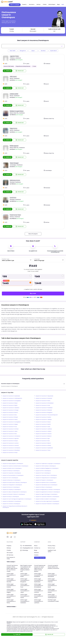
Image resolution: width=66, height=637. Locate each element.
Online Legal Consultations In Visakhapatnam (52, 596)
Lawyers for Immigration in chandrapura (12, 484)
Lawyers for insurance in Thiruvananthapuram (47, 415)
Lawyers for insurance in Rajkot (10, 405)
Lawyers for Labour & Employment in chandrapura (15, 492)
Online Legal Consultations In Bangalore (24, 580)
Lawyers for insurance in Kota (10, 415)
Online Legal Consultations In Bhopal (11, 596)
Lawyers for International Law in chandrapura (46, 484)
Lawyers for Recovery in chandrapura (11, 480)
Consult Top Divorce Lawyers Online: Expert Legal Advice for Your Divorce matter (12, 568)
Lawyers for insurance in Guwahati (44, 398)
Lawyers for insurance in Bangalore (44, 412)
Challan (45, 4)
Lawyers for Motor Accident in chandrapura (46, 499)
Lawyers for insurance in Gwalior (43, 417)
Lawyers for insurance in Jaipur (10, 431)
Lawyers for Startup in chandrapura (11, 470)
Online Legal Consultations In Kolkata (11, 585)
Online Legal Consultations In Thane (38, 596)
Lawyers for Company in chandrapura (12, 489)
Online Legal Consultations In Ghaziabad (52, 575)
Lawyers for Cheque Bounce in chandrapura (46, 477)
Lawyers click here (40, 557)
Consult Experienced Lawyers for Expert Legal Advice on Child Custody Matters (39, 568)
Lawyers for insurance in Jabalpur (44, 419)
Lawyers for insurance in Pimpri (10, 452)
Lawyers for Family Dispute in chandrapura (13, 463)
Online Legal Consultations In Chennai (52, 580)
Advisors (36, 552)
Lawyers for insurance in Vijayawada (44, 396)
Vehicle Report (51, 4)
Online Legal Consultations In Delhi (11, 575)
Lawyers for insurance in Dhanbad (44, 410)
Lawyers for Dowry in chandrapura (11, 496)
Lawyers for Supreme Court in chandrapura (46, 482)
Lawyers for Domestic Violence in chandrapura (14, 494)
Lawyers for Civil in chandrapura (10, 477)
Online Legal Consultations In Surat (52, 585)
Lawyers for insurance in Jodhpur (43, 431)
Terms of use (51, 548)
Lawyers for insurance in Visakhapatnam (12, 398)
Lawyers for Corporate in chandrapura (12, 473)
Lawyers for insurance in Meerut (43, 443)
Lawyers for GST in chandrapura (43, 470)
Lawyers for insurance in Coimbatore (11, 436)
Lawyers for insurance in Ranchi (10, 412)
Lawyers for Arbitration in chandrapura (12, 501)
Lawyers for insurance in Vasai (43, 426)
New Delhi (12, 50)
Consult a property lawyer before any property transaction (53, 567)
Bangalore (23, 50)
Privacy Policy (51, 545)
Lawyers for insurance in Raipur (10, 403)
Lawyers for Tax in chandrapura (43, 473)
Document (32, 4)
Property (24, 4)
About (35, 545)
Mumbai (43, 50)
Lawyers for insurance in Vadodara (11, 407)
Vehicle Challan (11, 606)
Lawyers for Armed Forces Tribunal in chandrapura (15, 482)
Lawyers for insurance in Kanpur (10, 440)
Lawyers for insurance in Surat (43, 405)
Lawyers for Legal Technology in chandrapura (46, 494)
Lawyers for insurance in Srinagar (11, 410)
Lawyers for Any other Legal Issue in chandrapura (47, 501)
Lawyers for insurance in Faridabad (44, 407)
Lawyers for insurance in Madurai (43, 436)
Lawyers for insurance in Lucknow (11, 443)
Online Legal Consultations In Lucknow (38, 591)
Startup (39, 4)
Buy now (33, 293)
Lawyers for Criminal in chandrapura (11, 503)
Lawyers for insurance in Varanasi (11, 445)
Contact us (37, 548)
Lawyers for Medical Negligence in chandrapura (47, 468)
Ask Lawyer (10, 552)
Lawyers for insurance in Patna (43, 400)
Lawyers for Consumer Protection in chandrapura (47, 496)
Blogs (58, 4)
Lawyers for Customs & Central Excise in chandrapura (15, 466)
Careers (36, 555)
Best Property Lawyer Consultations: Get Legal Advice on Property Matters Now (26, 568)
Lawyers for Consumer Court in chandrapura (46, 475)
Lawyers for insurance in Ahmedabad (44, 403)
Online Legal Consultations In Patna (11, 601)
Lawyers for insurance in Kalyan (43, 422)
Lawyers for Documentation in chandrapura (13, 475)
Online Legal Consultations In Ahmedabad (38, 585)
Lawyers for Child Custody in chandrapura (46, 466)
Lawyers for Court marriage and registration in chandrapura (17, 499)
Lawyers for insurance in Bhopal (10, 417)
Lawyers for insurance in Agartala (11, 438)
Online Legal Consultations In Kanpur (52, 591)
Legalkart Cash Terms (52, 551)
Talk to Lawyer (11, 561)
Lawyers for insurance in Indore (10, 419)
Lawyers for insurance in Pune (10, 426)
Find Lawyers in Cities (11, 558)
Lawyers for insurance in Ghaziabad (11, 450)
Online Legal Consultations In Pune (24, 585)
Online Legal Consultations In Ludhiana (38, 601)
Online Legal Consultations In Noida (24, 575)
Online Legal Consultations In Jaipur (24, 591)
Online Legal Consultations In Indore (24, 596)
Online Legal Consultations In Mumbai (11, 580)
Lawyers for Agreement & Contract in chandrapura (48, 492)
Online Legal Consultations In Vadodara (24, 601)
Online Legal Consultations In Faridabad (38, 575)
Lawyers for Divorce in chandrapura (11, 487)
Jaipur (33, 50)
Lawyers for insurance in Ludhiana (44, 429)
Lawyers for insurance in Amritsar (11, 429)
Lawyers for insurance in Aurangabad (11, 400)
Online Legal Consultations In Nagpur (11, 591)
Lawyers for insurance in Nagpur (10, 424)
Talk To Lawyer (14, 4)
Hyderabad (53, 50)
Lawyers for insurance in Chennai (43, 433)
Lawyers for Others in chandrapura (44, 487)
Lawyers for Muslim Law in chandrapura (12, 468)
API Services (10, 555)
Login (62, 4)
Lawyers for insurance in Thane (43, 450)
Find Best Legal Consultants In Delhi (53, 600)
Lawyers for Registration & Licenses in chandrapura (48, 489)
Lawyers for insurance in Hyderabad (11, 396)
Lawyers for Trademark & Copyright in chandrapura (48, 463)
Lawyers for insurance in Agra (43, 438)
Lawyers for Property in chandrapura (44, 480)
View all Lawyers (33, 234)
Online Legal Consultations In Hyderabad (38, 580)
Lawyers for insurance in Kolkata (43, 445)
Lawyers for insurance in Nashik (43, 424)
